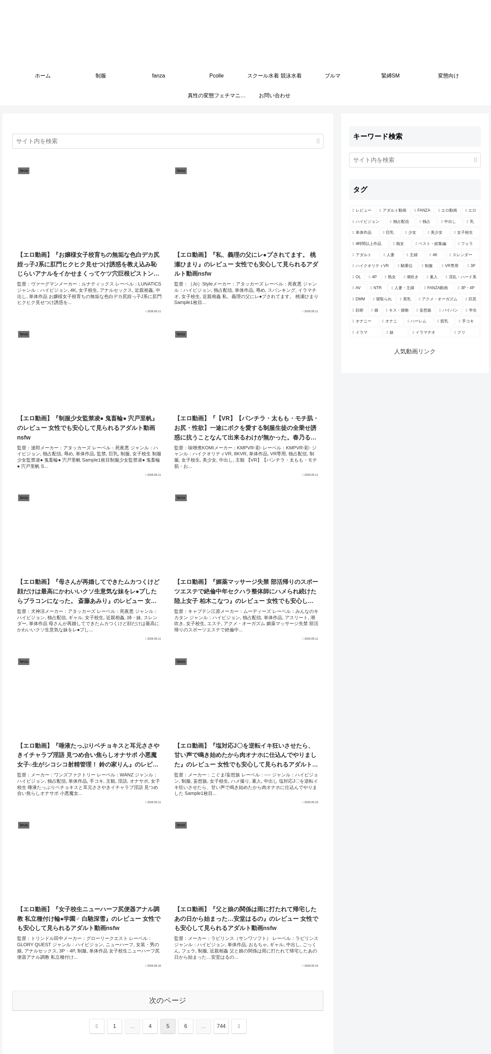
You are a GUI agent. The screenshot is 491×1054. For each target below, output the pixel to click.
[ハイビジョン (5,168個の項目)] (368, 222)
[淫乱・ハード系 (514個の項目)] (461, 277)
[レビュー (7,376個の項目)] (362, 211)
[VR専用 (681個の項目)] (451, 266)
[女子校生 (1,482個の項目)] (465, 233)
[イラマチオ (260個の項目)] (430, 333)
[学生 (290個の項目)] (471, 311)
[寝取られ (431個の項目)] (383, 299)
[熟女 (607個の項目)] (391, 277)
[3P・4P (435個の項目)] (467, 288)
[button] (318, 141)
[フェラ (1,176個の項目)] (467, 244)
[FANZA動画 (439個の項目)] (437, 288)
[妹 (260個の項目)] (396, 333)
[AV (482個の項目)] (358, 288)
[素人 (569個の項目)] (433, 277)
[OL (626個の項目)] (357, 277)
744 (221, 1026)
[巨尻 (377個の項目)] (471, 299)
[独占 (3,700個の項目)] (427, 222)
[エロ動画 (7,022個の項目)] (448, 211)
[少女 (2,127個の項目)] (412, 233)
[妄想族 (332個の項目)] (424, 311)
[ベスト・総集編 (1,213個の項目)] (433, 244)
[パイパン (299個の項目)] (449, 311)
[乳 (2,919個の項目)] (472, 222)
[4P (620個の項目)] (373, 277)
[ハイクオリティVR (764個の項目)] (372, 266)
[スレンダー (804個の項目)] (463, 255)
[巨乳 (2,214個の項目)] (390, 233)
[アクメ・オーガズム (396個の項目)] (438, 299)
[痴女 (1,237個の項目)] (400, 244)
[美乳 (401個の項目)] (406, 299)
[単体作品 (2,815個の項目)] (364, 233)
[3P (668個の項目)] (472, 266)
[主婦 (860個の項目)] (414, 255)
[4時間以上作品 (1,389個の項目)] (369, 244)
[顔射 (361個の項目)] (358, 311)
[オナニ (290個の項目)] (391, 321)
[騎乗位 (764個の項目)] (406, 266)
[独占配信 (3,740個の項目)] (401, 222)
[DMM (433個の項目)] (359, 299)
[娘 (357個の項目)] (375, 311)
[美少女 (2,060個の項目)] (437, 233)
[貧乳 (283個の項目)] (444, 321)
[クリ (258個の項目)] (465, 333)
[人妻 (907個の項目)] (391, 255)
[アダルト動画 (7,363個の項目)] (393, 211)
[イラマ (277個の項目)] (366, 333)
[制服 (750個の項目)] (428, 266)
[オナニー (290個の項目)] (364, 321)
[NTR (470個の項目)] (377, 288)
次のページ (167, 1000)
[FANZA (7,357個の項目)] (423, 211)
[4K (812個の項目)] (436, 255)
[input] (167, 141)
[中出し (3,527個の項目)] (450, 222)
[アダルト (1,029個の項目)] (364, 255)
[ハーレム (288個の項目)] (419, 321)
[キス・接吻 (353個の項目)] (397, 311)
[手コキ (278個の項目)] (468, 321)
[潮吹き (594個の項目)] (412, 277)
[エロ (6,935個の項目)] (471, 211)
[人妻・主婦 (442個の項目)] (404, 288)
